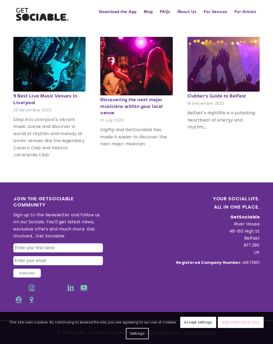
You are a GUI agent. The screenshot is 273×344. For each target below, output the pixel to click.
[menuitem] (117, 12)
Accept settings (198, 322)
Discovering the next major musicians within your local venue (131, 106)
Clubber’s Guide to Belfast (216, 96)
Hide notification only (241, 322)
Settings (137, 333)
